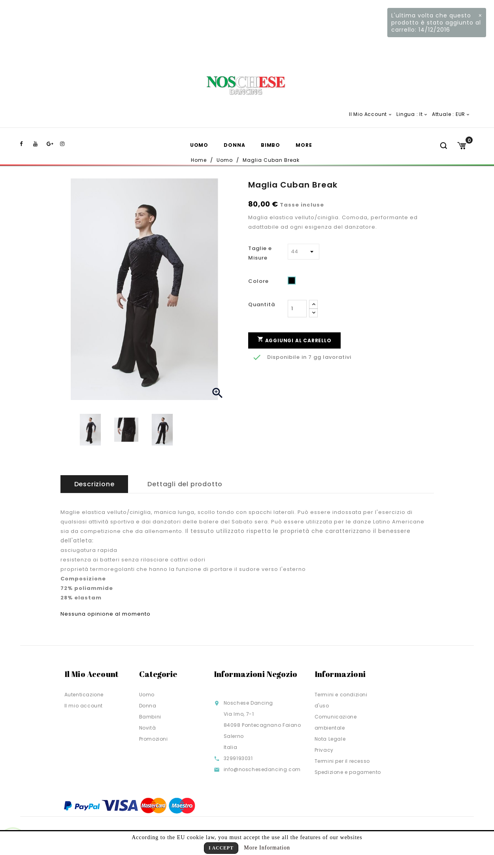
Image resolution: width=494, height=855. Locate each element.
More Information (267, 848)
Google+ (52, 144)
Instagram (66, 144)
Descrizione (94, 484)
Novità (147, 727)
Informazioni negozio (256, 674)
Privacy (324, 750)
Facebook (26, 144)
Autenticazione (84, 694)
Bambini (150, 716)
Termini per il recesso (342, 761)
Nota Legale (330, 739)
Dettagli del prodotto (184, 484)
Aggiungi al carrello (294, 339)
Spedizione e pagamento (348, 772)
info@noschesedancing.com (262, 769)
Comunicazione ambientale (336, 722)
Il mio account (83, 705)
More (304, 145)
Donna (234, 145)
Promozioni (153, 739)
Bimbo (271, 145)
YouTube (39, 144)
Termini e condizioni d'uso (341, 700)
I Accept (221, 848)
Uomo (199, 145)
